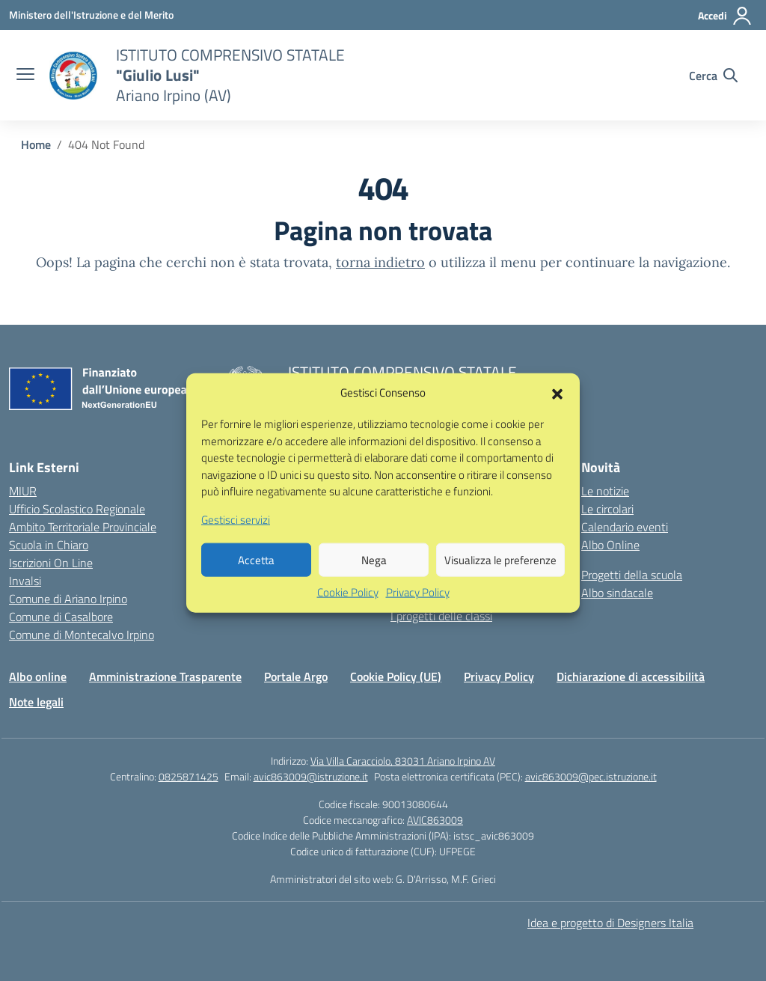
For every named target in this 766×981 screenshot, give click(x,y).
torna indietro (380, 262)
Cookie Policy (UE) (395, 676)
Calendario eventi (624, 527)
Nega (374, 575)
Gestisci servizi (235, 535)
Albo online (38, 676)
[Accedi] (725, 15)
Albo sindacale (617, 593)
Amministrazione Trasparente (165, 676)
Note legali (36, 702)
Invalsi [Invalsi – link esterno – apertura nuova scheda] (25, 581)
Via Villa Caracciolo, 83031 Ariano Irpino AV (402, 760)
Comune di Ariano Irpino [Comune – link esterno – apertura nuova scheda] (68, 599)
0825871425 (188, 776)
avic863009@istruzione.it (311, 776)
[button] (557, 407)
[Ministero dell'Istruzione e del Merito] (91, 14)
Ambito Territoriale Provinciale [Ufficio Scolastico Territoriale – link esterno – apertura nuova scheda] (82, 527)
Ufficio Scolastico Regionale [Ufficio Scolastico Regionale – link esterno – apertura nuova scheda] (77, 509)
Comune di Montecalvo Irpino (81, 635)
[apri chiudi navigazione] (25, 76)
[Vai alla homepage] (73, 76)
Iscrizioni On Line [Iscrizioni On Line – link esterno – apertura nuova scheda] (51, 563)
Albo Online (610, 545)
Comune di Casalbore (61, 617)
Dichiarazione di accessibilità (631, 676)
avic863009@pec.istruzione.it (591, 776)
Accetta (256, 575)
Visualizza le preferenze (500, 575)
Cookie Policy (348, 608)
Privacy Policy (418, 608)
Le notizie (605, 491)
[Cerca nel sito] (713, 75)
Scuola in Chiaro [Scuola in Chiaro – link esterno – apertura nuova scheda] (48, 545)
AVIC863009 (435, 820)
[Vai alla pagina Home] (36, 144)
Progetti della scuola (631, 575)
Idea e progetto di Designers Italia (610, 923)
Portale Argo (296, 676)
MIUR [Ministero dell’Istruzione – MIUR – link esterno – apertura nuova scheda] (23, 491)
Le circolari (607, 509)
